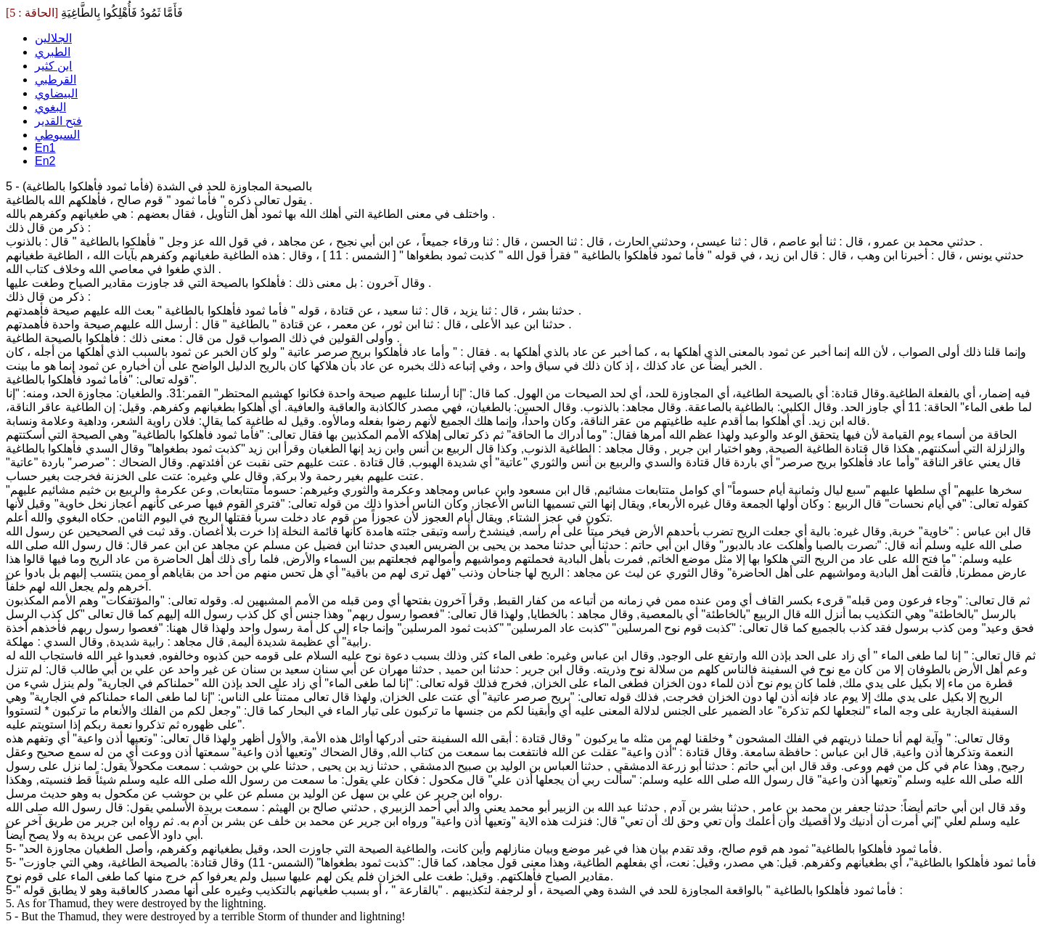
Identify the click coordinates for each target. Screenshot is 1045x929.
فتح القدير (58, 121)
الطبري (52, 52)
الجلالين (53, 38)
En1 (45, 148)
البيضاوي (56, 93)
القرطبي (55, 79)
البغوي (50, 107)
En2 (45, 161)
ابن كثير (53, 66)
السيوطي (57, 135)
